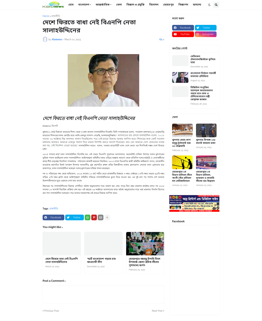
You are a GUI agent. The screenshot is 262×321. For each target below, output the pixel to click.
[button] (209, 5)
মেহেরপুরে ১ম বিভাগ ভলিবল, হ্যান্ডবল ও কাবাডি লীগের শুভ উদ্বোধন (205, 177)
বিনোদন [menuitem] (153, 5)
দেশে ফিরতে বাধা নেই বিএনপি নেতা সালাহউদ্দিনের (61, 261)
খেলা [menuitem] (119, 5)
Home (46, 16)
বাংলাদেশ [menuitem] (83, 5)
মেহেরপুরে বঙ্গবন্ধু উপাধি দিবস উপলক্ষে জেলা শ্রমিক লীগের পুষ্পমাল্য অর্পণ (144, 262)
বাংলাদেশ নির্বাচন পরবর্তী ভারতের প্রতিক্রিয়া (203, 75)
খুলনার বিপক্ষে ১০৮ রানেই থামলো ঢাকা (205, 142)
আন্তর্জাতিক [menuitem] (102, 5)
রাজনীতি (55, 16)
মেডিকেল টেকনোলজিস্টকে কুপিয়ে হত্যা (202, 59)
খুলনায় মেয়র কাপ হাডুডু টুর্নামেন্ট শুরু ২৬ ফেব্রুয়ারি (181, 143)
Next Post (157, 310)
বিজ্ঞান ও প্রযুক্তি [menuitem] (135, 5)
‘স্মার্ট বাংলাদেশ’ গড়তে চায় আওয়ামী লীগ (101, 261)
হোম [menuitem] (71, 5)
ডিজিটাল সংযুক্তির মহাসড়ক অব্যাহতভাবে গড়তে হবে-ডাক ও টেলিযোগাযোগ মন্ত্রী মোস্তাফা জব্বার (201, 93)
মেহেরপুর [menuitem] (168, 5)
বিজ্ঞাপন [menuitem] (183, 5)
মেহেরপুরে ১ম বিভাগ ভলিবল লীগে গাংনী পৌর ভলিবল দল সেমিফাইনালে (182, 177)
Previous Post (51, 310)
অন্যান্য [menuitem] (197, 5)
